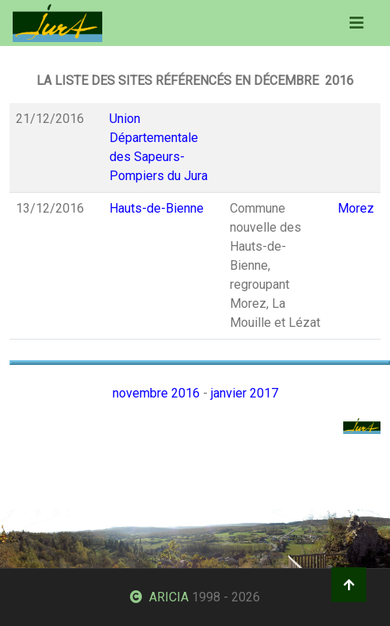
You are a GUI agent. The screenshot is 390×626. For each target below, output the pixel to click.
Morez (356, 208)
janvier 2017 (244, 393)
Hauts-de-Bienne (156, 208)
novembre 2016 (156, 393)
